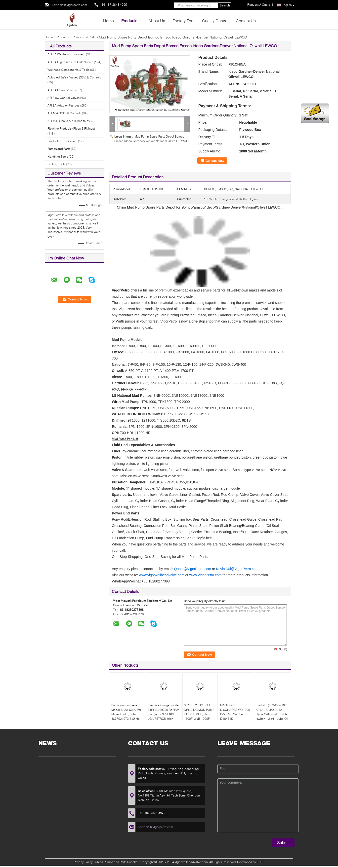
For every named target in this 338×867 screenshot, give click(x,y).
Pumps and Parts (84, 37)
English (288, 5)
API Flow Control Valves (63, 98)
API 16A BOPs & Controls (64, 113)
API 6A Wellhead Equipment (66, 54)
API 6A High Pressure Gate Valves (70, 62)
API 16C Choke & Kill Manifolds (68, 121)
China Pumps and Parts (111, 862)
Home (108, 20)
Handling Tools (57, 156)
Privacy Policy (83, 862)
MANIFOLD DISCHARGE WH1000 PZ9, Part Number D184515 (235, 712)
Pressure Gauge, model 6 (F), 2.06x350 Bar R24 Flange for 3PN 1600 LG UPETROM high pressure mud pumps (164, 714)
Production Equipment (62, 141)
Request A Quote (258, 4)
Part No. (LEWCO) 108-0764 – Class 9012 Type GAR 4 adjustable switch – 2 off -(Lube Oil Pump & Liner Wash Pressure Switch (272, 716)
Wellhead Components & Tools (68, 70)
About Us (156, 20)
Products (129, 20)
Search (224, 5)
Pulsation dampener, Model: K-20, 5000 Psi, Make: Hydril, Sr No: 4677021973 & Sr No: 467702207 (126, 714)
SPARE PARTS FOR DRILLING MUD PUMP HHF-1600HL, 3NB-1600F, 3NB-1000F (199, 712)
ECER (260, 862)
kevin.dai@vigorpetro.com (69, 5)
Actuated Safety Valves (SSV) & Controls (74, 77)
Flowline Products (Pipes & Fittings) (71, 128)
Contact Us (246, 20)
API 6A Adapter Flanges (63, 105)
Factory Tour (183, 20)
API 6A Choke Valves (61, 90)
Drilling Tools (56, 164)
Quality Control (215, 20)
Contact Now (215, 161)
